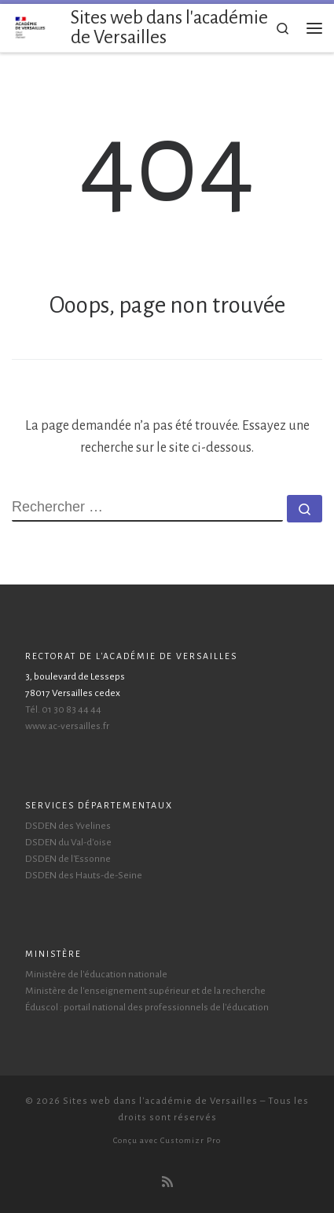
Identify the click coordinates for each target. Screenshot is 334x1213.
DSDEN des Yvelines (68, 825)
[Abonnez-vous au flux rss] (167, 1183)
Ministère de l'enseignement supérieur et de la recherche (145, 990)
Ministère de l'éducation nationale (96, 974)
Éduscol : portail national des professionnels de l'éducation (147, 1007)
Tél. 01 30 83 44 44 (63, 709)
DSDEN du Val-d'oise (68, 842)
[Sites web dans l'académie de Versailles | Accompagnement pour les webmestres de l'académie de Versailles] (31, 27)
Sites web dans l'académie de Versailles (160, 1101)
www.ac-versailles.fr (67, 725)
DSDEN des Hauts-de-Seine (83, 875)
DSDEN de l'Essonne (68, 858)
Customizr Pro (190, 1140)
